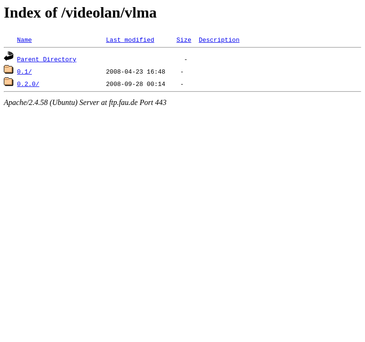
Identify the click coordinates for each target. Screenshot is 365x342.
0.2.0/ (28, 83)
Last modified (130, 39)
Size (183, 39)
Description (219, 39)
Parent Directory (47, 59)
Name (24, 39)
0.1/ (24, 71)
